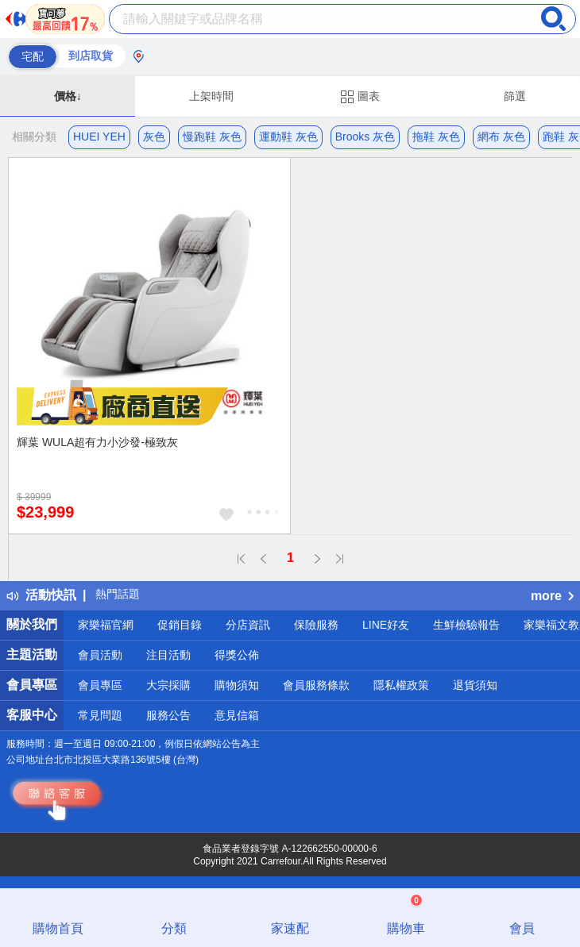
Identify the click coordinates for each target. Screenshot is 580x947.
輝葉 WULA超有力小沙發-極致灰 (97, 442)
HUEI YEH (99, 136)
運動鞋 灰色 (288, 136)
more (552, 595)
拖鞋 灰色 (436, 136)
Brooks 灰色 (365, 136)
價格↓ (68, 96)
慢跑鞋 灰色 (212, 136)
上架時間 (211, 96)
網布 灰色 (501, 136)
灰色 (154, 136)
